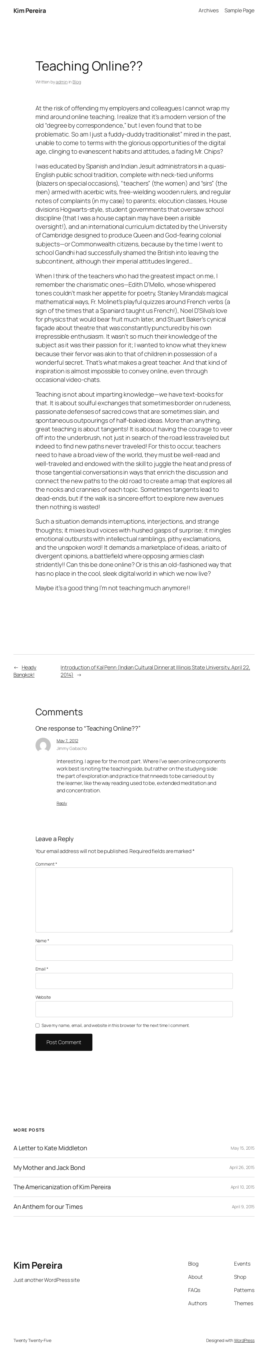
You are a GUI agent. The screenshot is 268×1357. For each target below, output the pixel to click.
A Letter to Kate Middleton (50, 1147)
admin (62, 82)
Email (41, 969)
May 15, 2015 (243, 1148)
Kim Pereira (29, 10)
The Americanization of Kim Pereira (62, 1186)
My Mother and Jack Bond (49, 1167)
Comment (46, 864)
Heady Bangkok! (24, 671)
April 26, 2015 (242, 1167)
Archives (209, 10)
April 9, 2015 (243, 1206)
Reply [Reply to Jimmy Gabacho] (62, 803)
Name (42, 941)
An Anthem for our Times (48, 1206)
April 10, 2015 (243, 1187)
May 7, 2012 (67, 741)
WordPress (244, 1340)
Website (43, 997)
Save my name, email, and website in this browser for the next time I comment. (116, 1025)
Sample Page (240, 10)
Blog (77, 82)
